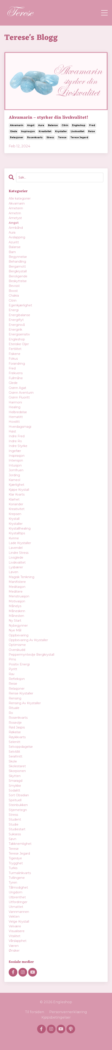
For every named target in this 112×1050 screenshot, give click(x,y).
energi (14, 310)
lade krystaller (20, 543)
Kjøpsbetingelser (56, 1017)
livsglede (16, 557)
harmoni (15, 402)
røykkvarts (17, 737)
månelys (15, 606)
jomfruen (16, 470)
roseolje (15, 723)
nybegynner (18, 625)
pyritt (13, 669)
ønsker (14, 950)
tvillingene (17, 878)
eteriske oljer (19, 344)
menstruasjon (19, 596)
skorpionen (17, 771)
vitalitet (14, 936)
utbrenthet (17, 897)
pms (12, 659)
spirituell (15, 800)
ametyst (15, 218)
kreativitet (45, 131)
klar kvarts (17, 494)
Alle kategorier (20, 198)
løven (13, 572)
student (15, 819)
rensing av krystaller (25, 703)
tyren (13, 882)
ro (11, 713)
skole (13, 761)
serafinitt (15, 756)
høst (12, 431)
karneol (14, 480)
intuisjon (15, 465)
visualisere (17, 931)
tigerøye (15, 858)
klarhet (14, 499)
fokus (13, 359)
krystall (14, 519)
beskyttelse (18, 281)
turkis (13, 868)
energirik (15, 330)
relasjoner (16, 137)
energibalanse (19, 315)
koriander (16, 504)
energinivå (17, 325)
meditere (16, 591)
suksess (15, 834)
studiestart (17, 829)
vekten (14, 916)
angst (30, 125)
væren (14, 946)
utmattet (16, 907)
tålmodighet (18, 887)
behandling (17, 261)
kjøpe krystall (19, 490)
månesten (16, 616)
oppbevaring (18, 635)
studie (13, 824)
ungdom (15, 892)
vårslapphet (17, 941)
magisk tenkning (21, 577)
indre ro (15, 441)
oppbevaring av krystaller (28, 640)
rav (12, 674)
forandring (17, 364)
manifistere (17, 582)
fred (92, 125)
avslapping (17, 237)
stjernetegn (18, 810)
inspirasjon (28, 131)
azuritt (14, 242)
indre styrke (18, 446)
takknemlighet (20, 844)
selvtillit (14, 752)
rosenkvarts (35, 137)
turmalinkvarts (20, 873)
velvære (15, 926)
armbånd (16, 228)
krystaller (61, 131)
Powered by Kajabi (56, 1039)
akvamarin (16, 125)
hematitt (16, 417)
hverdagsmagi (20, 427)
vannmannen (19, 912)
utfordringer (18, 902)
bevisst (14, 286)
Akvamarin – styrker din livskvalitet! (48, 117)
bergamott (17, 266)
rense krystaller (21, 693)
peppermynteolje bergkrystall (31, 655)
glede (13, 131)
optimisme (17, 645)
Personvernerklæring (68, 1012)
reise (91, 131)
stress (50, 137)
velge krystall (19, 921)
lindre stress (18, 553)
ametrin (15, 213)
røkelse (15, 732)
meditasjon (17, 587)
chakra (14, 295)
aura (41, 125)
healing (14, 407)
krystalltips (17, 533)
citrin (65, 125)
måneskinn (17, 611)
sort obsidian (19, 795)
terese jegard (79, 137)
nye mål (15, 630)
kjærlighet (16, 485)
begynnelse (18, 257)
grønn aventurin (21, 393)
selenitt (14, 742)
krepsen (15, 514)
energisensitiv (19, 334)
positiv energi (19, 664)
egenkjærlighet (20, 305)
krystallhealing (20, 528)
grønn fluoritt (19, 397)
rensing (15, 698)
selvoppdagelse (21, 747)
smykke (15, 786)
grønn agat (17, 388)
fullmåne (16, 378)
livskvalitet (77, 131)
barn (12, 252)
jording (14, 475)
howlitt (14, 422)
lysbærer (16, 567)
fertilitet (15, 349)
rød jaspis (17, 727)
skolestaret (17, 766)
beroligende (18, 276)
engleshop (78, 125)
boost (13, 291)
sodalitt (14, 790)
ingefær (15, 451)
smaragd (15, 781)
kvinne (14, 538)
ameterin (16, 208)
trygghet (16, 863)
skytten (15, 776)
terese (62, 137)
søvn (12, 839)
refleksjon (17, 679)
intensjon (16, 460)
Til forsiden (34, 1012)
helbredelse (18, 412)
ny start (15, 621)
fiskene (14, 354)
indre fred (17, 436)
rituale (14, 708)
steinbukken (18, 805)
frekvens (16, 373)
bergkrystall (18, 271)
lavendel (16, 548)
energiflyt (16, 320)
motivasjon (17, 601)
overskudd (17, 650)
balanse (53, 125)
